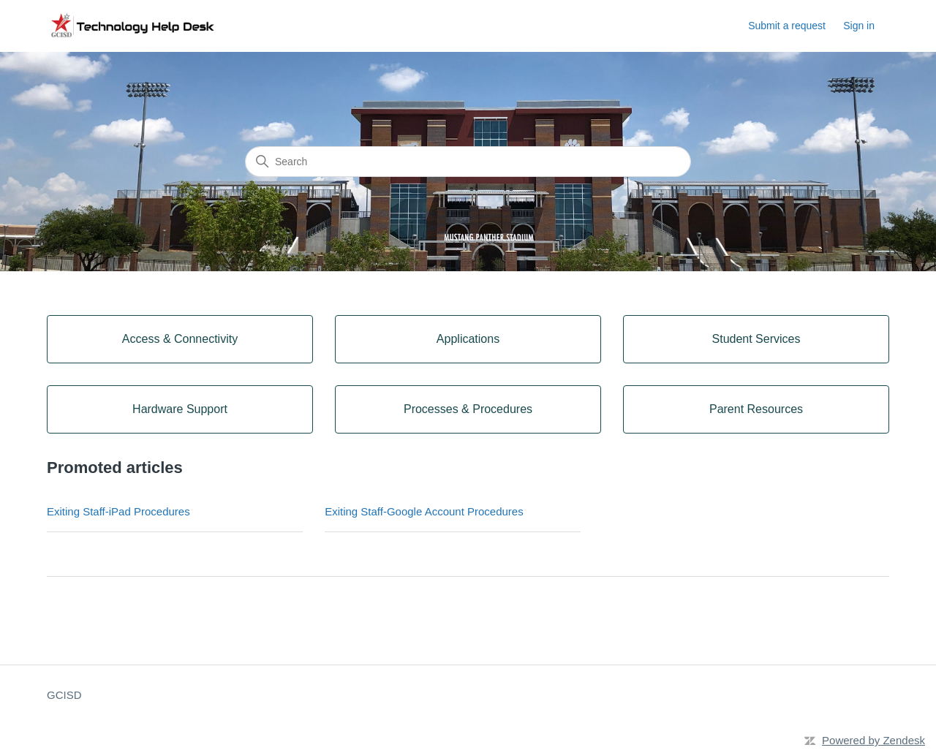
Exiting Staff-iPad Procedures (118, 511)
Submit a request (787, 25)
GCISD (64, 695)
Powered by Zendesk (873, 740)
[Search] (468, 161)
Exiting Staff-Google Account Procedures (424, 511)
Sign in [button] (859, 25)
